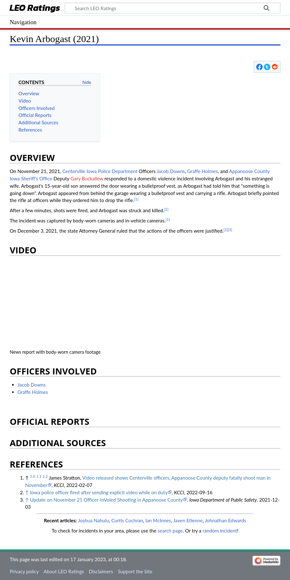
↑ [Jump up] (27, 492)
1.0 (32, 476)
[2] (225, 230)
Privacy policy (24, 571)
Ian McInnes (158, 520)
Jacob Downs (171, 171)
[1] (136, 199)
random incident (219, 530)
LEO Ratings (35, 8)
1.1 (38, 476)
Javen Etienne (187, 520)
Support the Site (135, 571)
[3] (230, 230)
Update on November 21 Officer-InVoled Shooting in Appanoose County (106, 500)
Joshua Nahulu (93, 520)
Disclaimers (101, 571)
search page (170, 530)
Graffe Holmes (202, 171)
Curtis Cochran (127, 520)
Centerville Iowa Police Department (100, 171)
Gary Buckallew (86, 178)
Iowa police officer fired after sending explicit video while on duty (98, 492)
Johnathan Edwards (225, 520)
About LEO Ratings (64, 571)
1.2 (45, 476)
